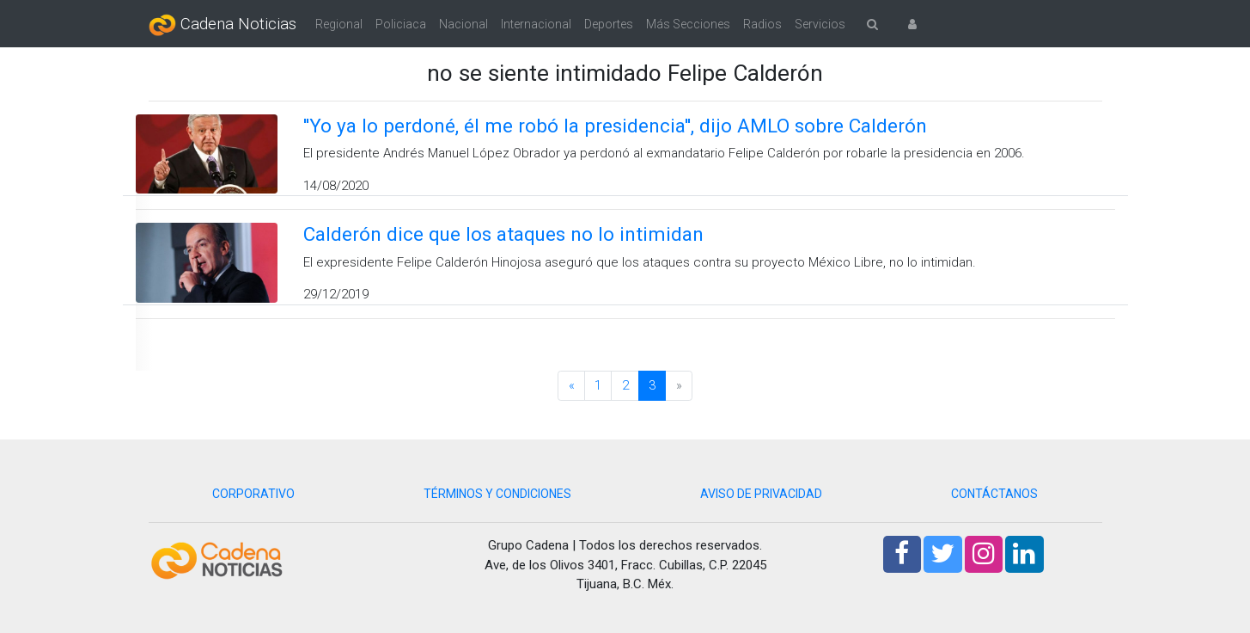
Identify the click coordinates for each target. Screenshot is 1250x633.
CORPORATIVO (253, 494)
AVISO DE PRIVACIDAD (761, 494)
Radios (762, 24)
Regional (339, 24)
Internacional (536, 24)
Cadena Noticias (222, 25)
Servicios (820, 24)
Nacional (463, 24)
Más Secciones (688, 24)
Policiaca (400, 24)
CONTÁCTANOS (994, 494)
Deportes (608, 24)
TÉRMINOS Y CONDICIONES (497, 494)
